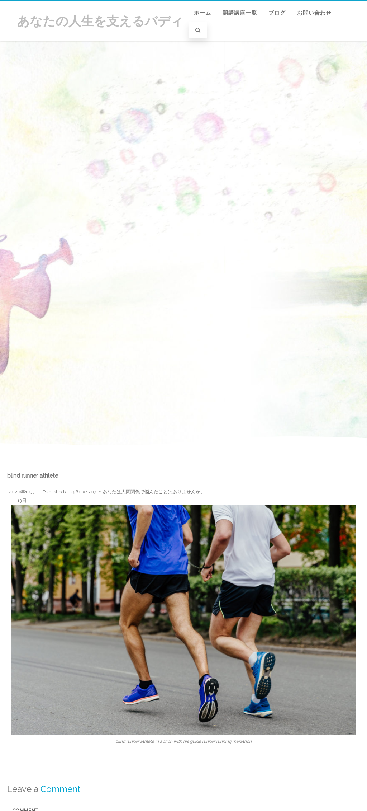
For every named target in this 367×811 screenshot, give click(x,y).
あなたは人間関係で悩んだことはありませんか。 (154, 491)
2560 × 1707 (83, 491)
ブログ (277, 13)
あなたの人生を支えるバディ (100, 21)
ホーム (202, 13)
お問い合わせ (314, 13)
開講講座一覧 (240, 13)
